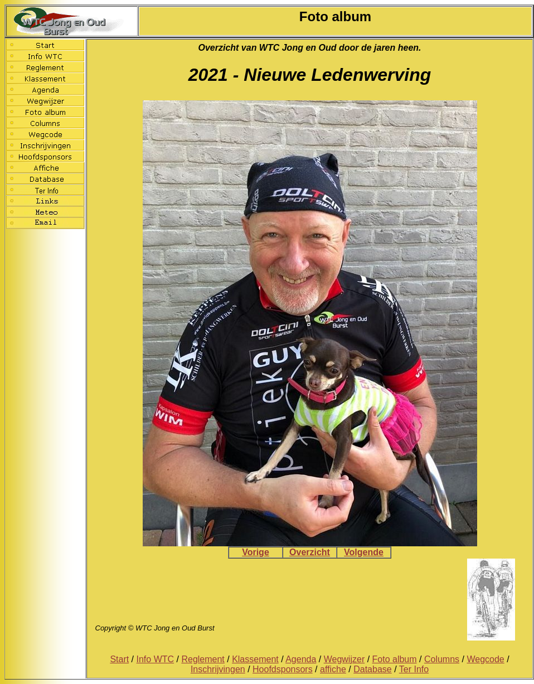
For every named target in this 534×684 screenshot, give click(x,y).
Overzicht (309, 552)
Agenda (300, 659)
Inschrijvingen (218, 669)
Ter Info (414, 669)
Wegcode (485, 659)
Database (372, 669)
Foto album (394, 659)
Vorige (255, 552)
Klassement (255, 659)
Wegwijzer (344, 659)
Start (119, 659)
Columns (441, 659)
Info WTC (155, 659)
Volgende (363, 552)
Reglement (202, 659)
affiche (333, 669)
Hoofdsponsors (283, 669)
